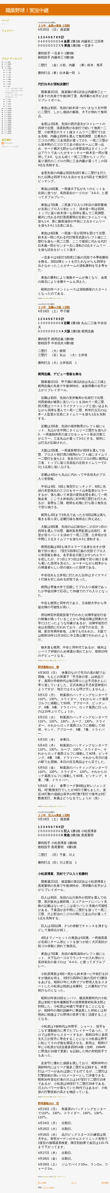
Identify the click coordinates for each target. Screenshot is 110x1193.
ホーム (73, 1183)
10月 (7, 75)
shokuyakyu (8, 143)
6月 (7, 84)
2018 (6, 116)
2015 (6, 123)
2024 (6, 66)
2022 (6, 108)
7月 (7, 81)
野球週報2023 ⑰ (48, 1103)
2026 (6, 62)
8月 (7, 79)
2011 (6, 131)
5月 (7, 86)
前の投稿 (105, 1183)
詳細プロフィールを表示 (10, 146)
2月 (7, 104)
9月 (7, 77)
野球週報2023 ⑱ (48, 667)
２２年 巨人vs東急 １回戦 (54, 815)
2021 (6, 110)
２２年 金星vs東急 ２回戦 (54, 25)
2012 (6, 129)
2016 (6, 121)
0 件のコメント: (61, 298)
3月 (7, 101)
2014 (6, 125)
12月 (7, 70)
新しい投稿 (42, 1183)
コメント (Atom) (48, 1187)
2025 (6, 64)
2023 (6, 68)
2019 (6, 114)
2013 (6, 127)
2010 (6, 133)
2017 (6, 118)
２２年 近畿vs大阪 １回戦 (54, 307)
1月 (7, 106)
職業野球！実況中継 (27, 10)
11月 (7, 72)
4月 (7, 99)
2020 (6, 112)
